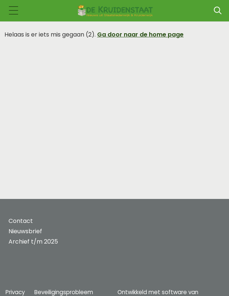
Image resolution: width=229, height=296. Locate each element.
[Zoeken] (218, 11)
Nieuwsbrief (25, 231)
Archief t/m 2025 (33, 241)
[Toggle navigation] (13, 11)
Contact (20, 221)
